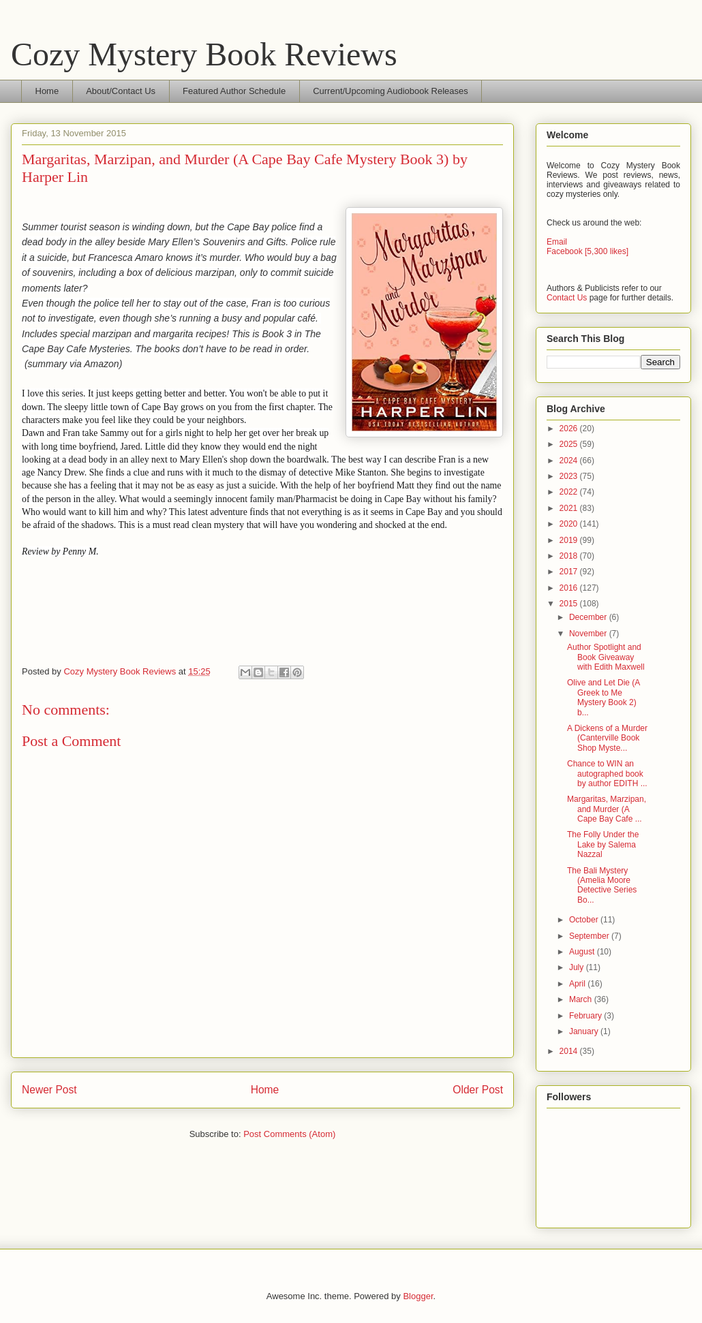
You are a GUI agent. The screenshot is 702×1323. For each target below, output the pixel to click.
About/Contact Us (120, 91)
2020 (570, 524)
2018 (570, 556)
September (590, 936)
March (581, 999)
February (586, 1016)
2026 (570, 428)
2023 (570, 476)
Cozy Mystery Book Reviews (204, 54)
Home (47, 91)
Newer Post (49, 1089)
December (589, 617)
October (584, 919)
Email (557, 242)
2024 (570, 460)
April (578, 984)
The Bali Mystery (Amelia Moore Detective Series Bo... (602, 885)
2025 (570, 444)
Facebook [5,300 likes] (587, 251)
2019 (570, 540)
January (584, 1031)
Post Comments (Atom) (289, 1134)
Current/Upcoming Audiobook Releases (390, 91)
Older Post (478, 1089)
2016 (570, 588)
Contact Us (567, 297)
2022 (570, 492)
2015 (570, 603)
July (577, 967)
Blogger (418, 1296)
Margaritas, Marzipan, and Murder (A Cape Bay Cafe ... (606, 809)
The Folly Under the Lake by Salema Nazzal (603, 844)
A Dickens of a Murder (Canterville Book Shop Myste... (607, 738)
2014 (570, 1051)
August (583, 951)
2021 (570, 508)
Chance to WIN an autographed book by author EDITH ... (607, 773)
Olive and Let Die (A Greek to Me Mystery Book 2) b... (603, 697)
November (589, 633)
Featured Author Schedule (234, 91)
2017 (570, 571)
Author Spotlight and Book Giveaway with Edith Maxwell (606, 657)
